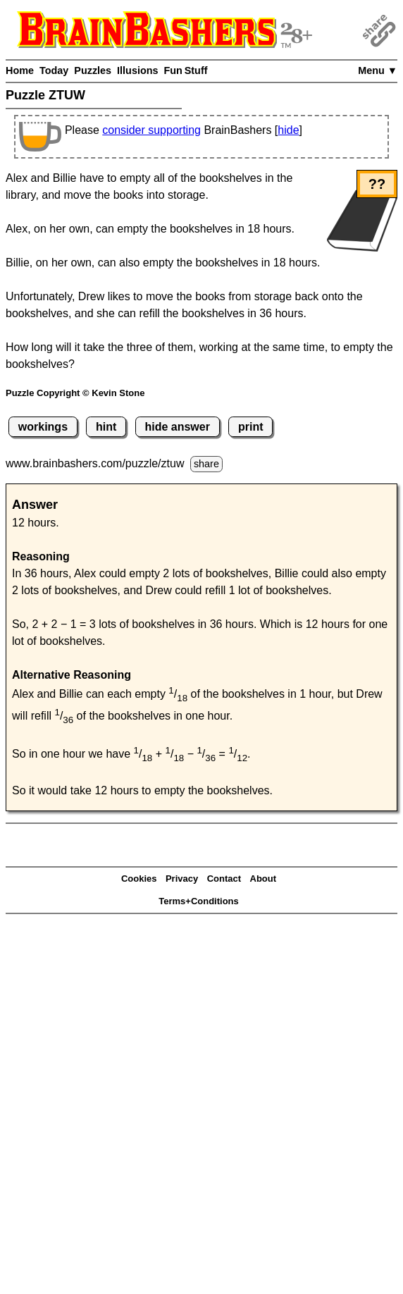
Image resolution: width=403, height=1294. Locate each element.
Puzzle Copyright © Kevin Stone (75, 393)
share (206, 463)
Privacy (182, 878)
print (251, 427)
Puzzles (92, 70)
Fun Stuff (185, 70)
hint (106, 427)
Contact (224, 878)
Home (20, 70)
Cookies (139, 878)
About (263, 878)
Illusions (137, 70)
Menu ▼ (377, 70)
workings (43, 427)
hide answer (176, 427)
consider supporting (151, 130)
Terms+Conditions (199, 901)
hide (288, 130)
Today (53, 70)
